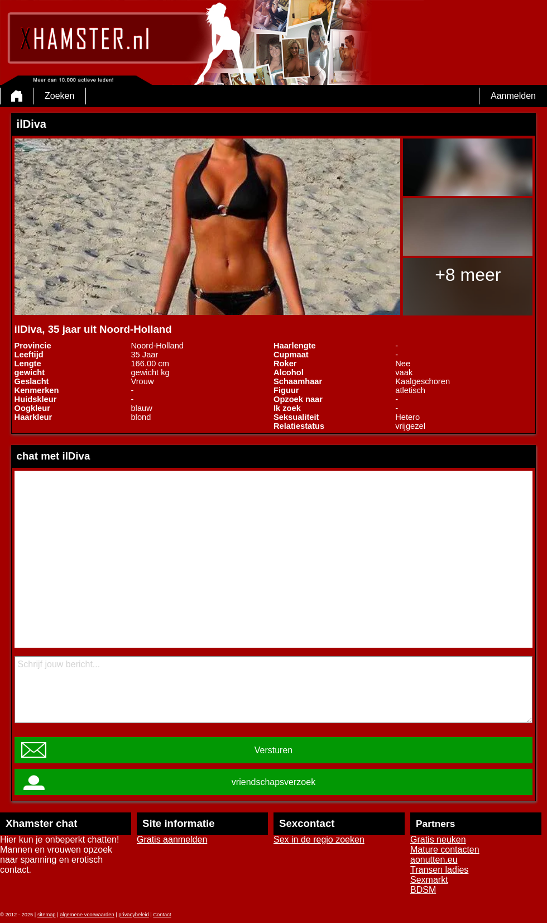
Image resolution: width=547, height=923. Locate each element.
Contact (162, 914)
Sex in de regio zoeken (319, 839)
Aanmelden (513, 96)
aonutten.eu (434, 859)
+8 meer (468, 275)
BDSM (423, 890)
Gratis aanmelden (172, 839)
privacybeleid (133, 914)
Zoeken (59, 96)
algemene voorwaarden (87, 914)
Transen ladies (439, 869)
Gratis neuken (438, 839)
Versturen (273, 750)
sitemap (46, 914)
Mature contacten (444, 849)
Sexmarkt (429, 879)
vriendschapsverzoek (273, 782)
